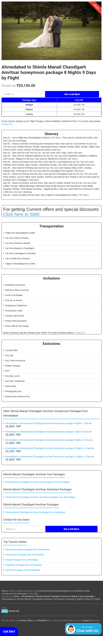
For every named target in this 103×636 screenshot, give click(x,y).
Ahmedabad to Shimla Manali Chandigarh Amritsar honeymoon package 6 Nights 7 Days (47, 423)
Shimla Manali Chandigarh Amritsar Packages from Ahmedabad (35, 512)
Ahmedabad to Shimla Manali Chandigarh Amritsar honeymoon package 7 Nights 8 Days (47, 431)
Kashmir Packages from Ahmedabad (22, 570)
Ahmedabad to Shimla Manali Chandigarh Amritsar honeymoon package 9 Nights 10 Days (47, 440)
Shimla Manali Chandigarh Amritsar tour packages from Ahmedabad (37, 482)
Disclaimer (42, 620)
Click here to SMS (21, 214)
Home (16, 596)
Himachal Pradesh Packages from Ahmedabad (27, 549)
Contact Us (7, 124)
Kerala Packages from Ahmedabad (21, 560)
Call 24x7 (9, 631)
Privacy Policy (26, 620)
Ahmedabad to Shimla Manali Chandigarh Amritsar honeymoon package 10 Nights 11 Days (48, 448)
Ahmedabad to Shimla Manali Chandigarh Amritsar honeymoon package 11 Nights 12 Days (48, 456)
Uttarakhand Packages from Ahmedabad (24, 554)
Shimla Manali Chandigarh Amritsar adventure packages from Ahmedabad (40, 497)
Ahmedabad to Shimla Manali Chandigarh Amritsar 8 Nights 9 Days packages (57, 596)
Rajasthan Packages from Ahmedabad (23, 565)
